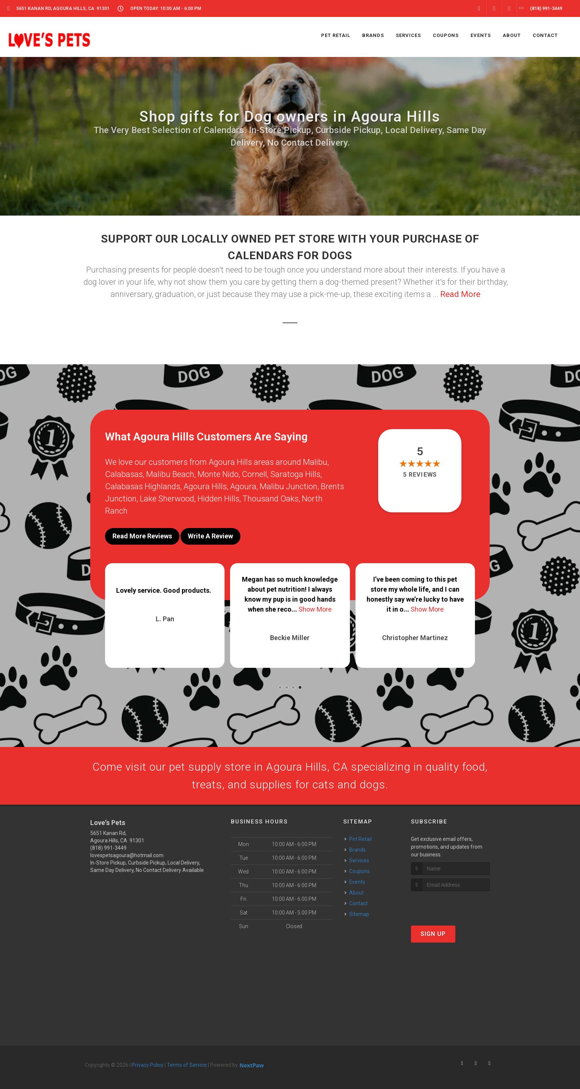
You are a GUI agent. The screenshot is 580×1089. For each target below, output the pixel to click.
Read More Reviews (142, 536)
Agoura (243, 486)
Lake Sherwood (167, 498)
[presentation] (450, 905)
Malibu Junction (288, 486)
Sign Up (433, 933)
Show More (315, 609)
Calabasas (124, 474)
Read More (460, 294)
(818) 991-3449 (108, 848)
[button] (280, 687)
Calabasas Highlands (142, 486)
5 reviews (420, 474)
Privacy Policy (147, 1065)
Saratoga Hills (295, 474)
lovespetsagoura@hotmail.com (126, 855)
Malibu (315, 462)
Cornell (254, 474)
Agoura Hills (205, 486)
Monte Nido (218, 474)
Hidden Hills (218, 498)
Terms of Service (187, 1065)
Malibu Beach (170, 474)
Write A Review (210, 536)
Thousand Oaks (271, 498)
